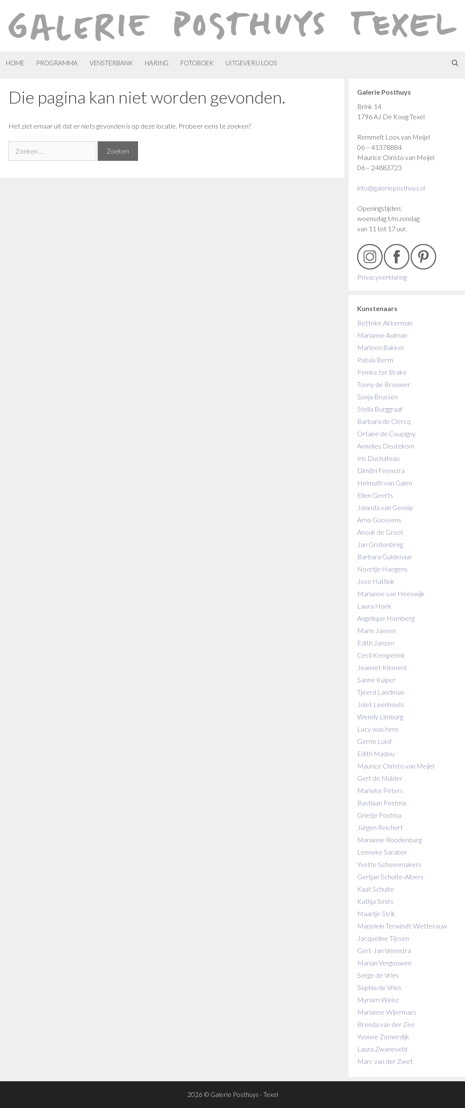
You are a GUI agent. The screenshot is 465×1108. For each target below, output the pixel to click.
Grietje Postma (379, 815)
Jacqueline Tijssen (383, 938)
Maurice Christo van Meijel (395, 766)
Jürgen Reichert (380, 827)
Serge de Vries (378, 975)
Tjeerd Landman (380, 692)
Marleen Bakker (380, 347)
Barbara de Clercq (384, 421)
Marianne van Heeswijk (391, 593)
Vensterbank (111, 63)
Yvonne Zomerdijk (383, 1036)
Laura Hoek (374, 606)
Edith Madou (376, 753)
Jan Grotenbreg (380, 544)
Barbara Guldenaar (384, 557)
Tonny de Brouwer (383, 384)
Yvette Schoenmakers (389, 864)
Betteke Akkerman (385, 323)
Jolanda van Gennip (385, 507)
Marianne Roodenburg (389, 840)
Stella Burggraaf (380, 409)
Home (15, 63)
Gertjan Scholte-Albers (390, 876)
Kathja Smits (375, 901)
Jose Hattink (376, 581)
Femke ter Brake (382, 372)
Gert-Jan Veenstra (384, 950)
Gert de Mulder (380, 778)
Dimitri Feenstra (381, 470)
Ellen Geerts (375, 495)
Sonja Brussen (377, 397)
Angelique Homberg (385, 618)
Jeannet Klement (382, 667)
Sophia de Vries (379, 987)
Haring (157, 63)
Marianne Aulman (382, 335)
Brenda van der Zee (386, 1024)
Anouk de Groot (380, 532)
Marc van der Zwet (385, 1061)
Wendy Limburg (380, 716)
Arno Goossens (379, 520)
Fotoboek (197, 63)
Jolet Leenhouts (380, 704)
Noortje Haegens (382, 569)
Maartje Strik (376, 913)
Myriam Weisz (378, 1000)
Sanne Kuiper (376, 680)
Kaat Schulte (375, 889)
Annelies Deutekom (385, 446)
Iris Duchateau (378, 458)
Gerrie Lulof (374, 741)
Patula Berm (375, 360)
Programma (57, 63)
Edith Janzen (375, 643)
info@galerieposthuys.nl (391, 188)
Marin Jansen (376, 630)
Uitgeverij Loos (251, 63)
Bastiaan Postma (381, 803)
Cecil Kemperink (381, 655)
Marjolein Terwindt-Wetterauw (402, 926)
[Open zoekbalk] (455, 63)
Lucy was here (378, 729)
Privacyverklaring (382, 277)
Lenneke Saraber (382, 852)
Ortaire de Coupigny (386, 433)
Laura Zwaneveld (382, 1049)
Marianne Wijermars (386, 1012)
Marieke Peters (380, 790)
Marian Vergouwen (384, 963)
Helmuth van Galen (384, 483)
